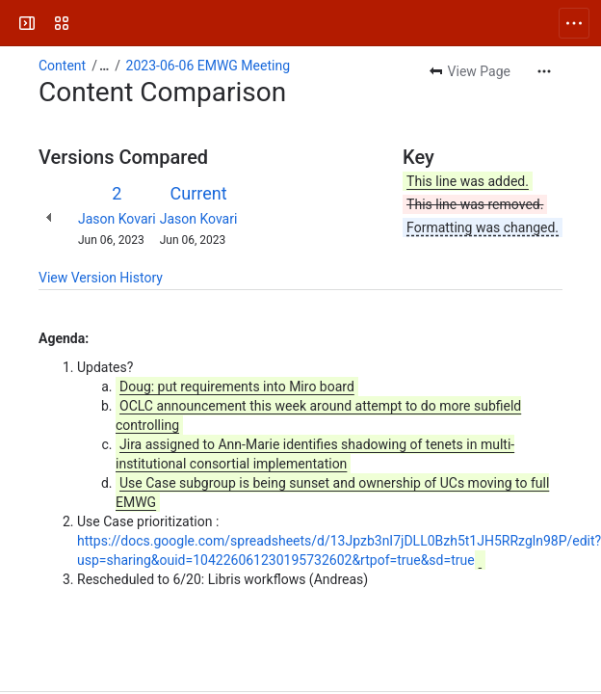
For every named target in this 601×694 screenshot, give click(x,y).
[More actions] (544, 71)
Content (62, 65)
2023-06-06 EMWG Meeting (208, 65)
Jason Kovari (117, 219)
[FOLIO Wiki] (88, 23)
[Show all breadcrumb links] (104, 65)
